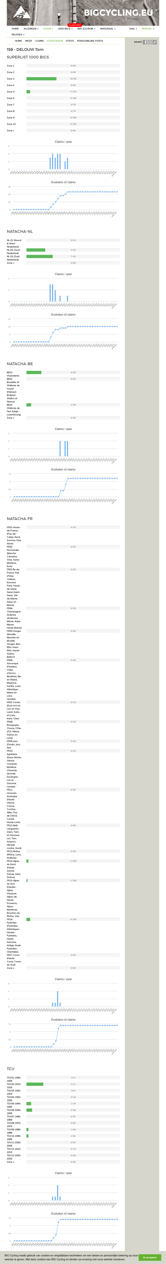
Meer (28, 40)
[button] (125, 1259)
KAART (138, 42)
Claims (39, 40)
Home (15, 28)
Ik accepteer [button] (150, 1257)
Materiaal (108, 28)
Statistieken (55, 40)
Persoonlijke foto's (90, 40)
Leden (48, 28)
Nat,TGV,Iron (86, 28)
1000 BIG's (65, 28)
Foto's (70, 40)
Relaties (18, 34)
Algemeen (31, 28)
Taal (133, 28)
